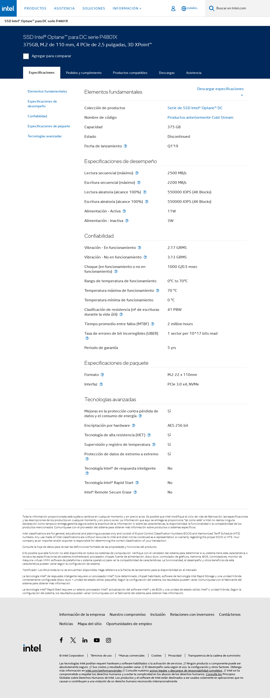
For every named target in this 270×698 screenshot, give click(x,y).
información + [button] (127, 8)
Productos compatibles (130, 73)
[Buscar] (211, 8)
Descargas (167, 73)
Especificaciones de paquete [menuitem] (49, 126)
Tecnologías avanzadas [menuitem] (45, 136)
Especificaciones (42, 72)
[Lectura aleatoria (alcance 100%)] (144, 192)
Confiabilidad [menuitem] (37, 116)
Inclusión (157, 614)
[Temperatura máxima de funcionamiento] (157, 290)
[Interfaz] (101, 384)
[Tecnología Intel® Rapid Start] (137, 483)
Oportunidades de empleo (129, 623)
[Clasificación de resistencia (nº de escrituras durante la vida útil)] (121, 314)
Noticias (66, 623)
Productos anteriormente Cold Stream (200, 117)
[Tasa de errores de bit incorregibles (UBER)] (87, 338)
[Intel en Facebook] (61, 641)
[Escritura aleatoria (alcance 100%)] (146, 202)
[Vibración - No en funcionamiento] (145, 257)
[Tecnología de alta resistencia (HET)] (149, 435)
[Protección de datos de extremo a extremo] (87, 459)
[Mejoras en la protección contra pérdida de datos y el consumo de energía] (140, 416)
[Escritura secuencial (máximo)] (138, 182)
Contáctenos (229, 614)
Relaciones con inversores (192, 614)
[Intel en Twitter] (73, 641)
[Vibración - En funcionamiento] (139, 248)
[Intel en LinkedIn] (85, 641)
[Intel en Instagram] (109, 641)
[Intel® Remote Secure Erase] (135, 492)
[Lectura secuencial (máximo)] (136, 173)
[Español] (189, 8)
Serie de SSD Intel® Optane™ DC (195, 108)
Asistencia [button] (64, 8)
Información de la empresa (82, 614)
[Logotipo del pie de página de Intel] (32, 647)
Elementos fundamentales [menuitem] (47, 91)
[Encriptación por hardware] (133, 425)
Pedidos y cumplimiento (84, 73)
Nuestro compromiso (128, 614)
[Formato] (102, 375)
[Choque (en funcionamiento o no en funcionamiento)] (115, 271)
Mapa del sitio (90, 623)
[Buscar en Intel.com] (242, 8)
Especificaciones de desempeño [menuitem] (42, 103)
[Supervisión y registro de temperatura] (153, 444)
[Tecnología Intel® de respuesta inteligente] (87, 473)
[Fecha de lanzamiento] (125, 146)
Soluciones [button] (93, 8)
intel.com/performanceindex (104, 670)
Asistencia (193, 73)
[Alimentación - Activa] (124, 211)
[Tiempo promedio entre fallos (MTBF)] (152, 324)
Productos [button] (35, 8)
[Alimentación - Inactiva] (126, 221)
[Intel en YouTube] (97, 641)
